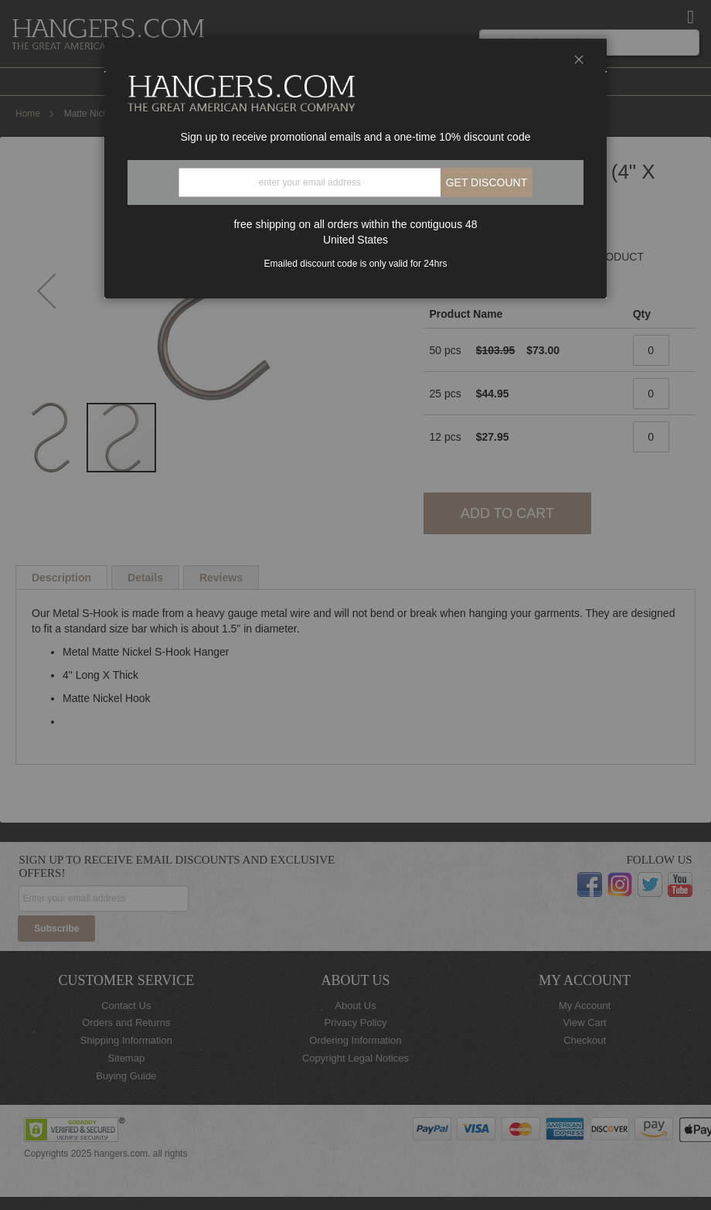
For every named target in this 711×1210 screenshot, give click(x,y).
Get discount (487, 182)
